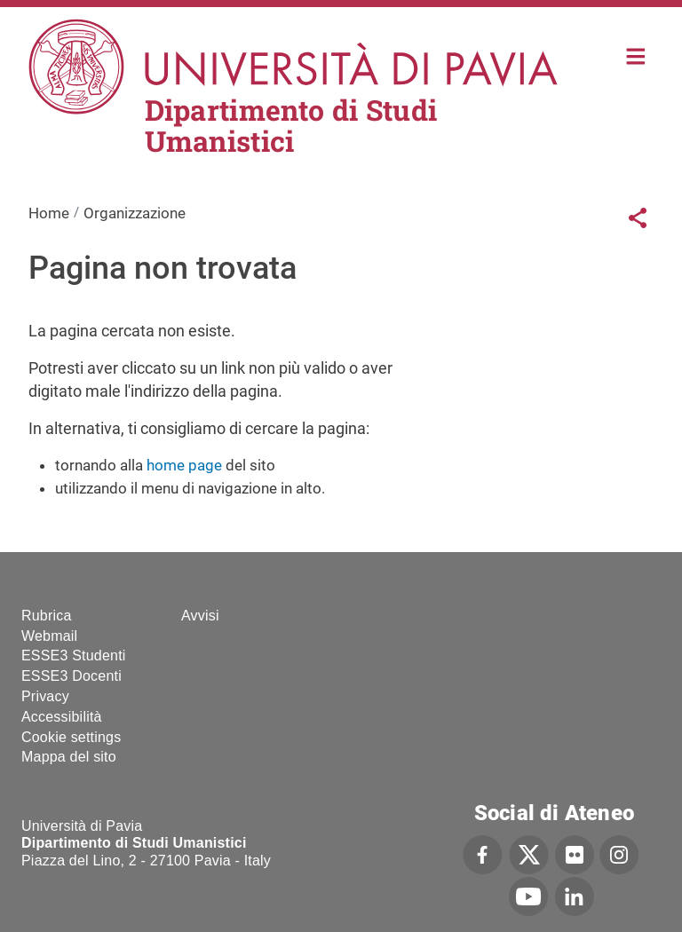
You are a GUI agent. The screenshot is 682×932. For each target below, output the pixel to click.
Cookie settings (71, 737)
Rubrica (46, 615)
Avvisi (200, 615)
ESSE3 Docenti (71, 675)
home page (184, 465)
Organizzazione (134, 213)
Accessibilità (61, 716)
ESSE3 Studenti (73, 655)
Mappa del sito (68, 756)
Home (636, 54)
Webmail (49, 636)
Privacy (45, 696)
